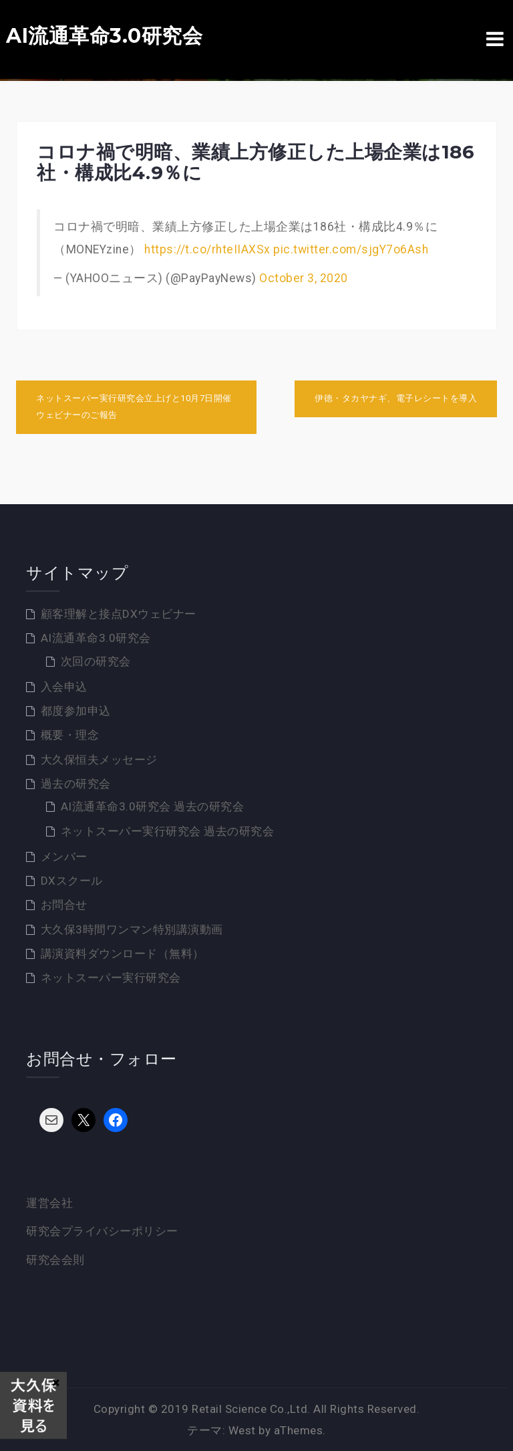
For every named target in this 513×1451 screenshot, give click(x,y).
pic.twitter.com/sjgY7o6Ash (350, 249)
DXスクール (72, 880)
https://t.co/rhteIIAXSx (207, 249)
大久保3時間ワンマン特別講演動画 (132, 929)
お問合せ (64, 904)
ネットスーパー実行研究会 (111, 977)
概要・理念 (70, 735)
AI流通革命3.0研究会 (104, 36)
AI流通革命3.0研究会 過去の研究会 (152, 806)
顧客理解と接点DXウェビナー (118, 614)
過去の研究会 (76, 783)
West (242, 1430)
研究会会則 (55, 1259)
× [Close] (55, 1382)
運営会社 (49, 1203)
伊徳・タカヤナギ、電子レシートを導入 (396, 398)
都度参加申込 (76, 710)
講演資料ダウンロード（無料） (122, 953)
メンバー (64, 856)
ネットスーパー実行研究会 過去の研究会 (168, 831)
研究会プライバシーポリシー (102, 1231)
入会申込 (64, 686)
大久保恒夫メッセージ (99, 759)
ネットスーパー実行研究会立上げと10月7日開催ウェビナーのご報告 (134, 406)
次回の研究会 (96, 661)
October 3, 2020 (303, 278)
